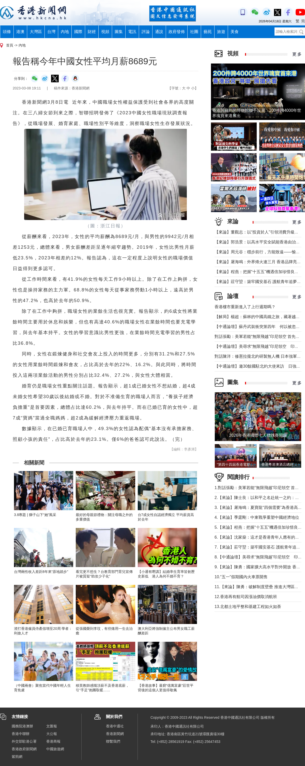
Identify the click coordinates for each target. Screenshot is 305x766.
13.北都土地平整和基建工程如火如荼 (248, 606)
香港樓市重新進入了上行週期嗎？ (245, 307)
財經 (92, 31)
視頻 (105, 31)
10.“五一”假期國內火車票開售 (241, 577)
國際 (78, 31)
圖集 (119, 31)
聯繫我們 (113, 741)
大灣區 (36, 31)
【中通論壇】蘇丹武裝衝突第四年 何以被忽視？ (259, 326)
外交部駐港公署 (24, 741)
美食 (235, 31)
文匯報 (51, 726)
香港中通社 (115, 726)
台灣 (51, 31)
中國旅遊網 (55, 749)
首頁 (9, 45)
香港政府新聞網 (24, 749)
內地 (65, 31)
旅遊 (221, 31)
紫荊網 (17, 757)
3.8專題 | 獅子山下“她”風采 (35, 515)
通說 (159, 31)
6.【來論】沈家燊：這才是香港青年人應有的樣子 (259, 537)
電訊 (132, 31)
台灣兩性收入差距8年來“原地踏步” (41, 572)
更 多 (296, 54)
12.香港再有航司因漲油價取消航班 (246, 597)
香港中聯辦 (20, 734)
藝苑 (208, 31)
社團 (194, 31)
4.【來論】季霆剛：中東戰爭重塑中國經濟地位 (257, 517)
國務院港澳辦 (22, 726)
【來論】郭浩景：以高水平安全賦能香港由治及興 (259, 242)
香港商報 (53, 741)
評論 (146, 31)
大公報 (51, 734)
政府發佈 (177, 31)
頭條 (7, 31)
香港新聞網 (115, 734)
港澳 (20, 31)
